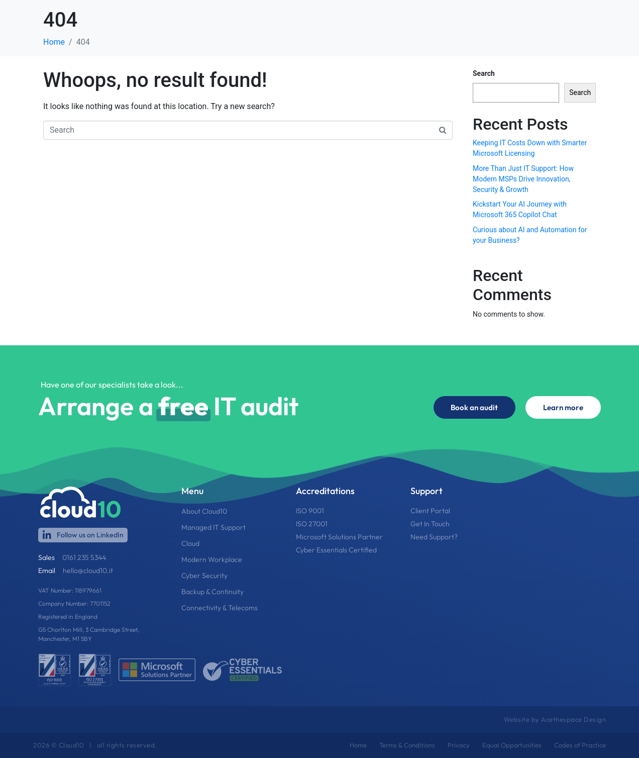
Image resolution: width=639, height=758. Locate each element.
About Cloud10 (204, 511)
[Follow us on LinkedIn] (47, 535)
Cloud (190, 543)
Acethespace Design (573, 719)
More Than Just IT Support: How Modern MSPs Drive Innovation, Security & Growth (523, 179)
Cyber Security (204, 575)
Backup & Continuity (212, 591)
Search (484, 73)
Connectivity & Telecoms (219, 607)
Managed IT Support (213, 527)
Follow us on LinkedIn (90, 534)
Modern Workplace (211, 559)
